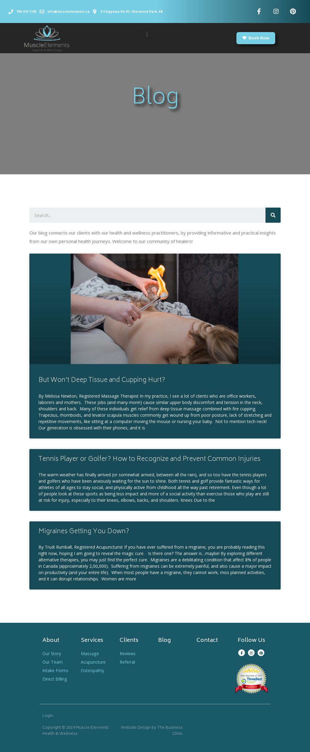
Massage (90, 653)
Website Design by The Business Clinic (152, 730)
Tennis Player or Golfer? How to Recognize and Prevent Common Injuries (149, 459)
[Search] (273, 215)
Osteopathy (93, 670)
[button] (147, 34)
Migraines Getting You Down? (83, 531)
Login (47, 716)
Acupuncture (94, 662)
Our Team (53, 662)
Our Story (52, 653)
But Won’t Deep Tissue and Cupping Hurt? (101, 380)
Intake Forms (56, 670)
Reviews (128, 653)
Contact (207, 640)
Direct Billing (55, 679)
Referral (128, 662)
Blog (164, 640)
